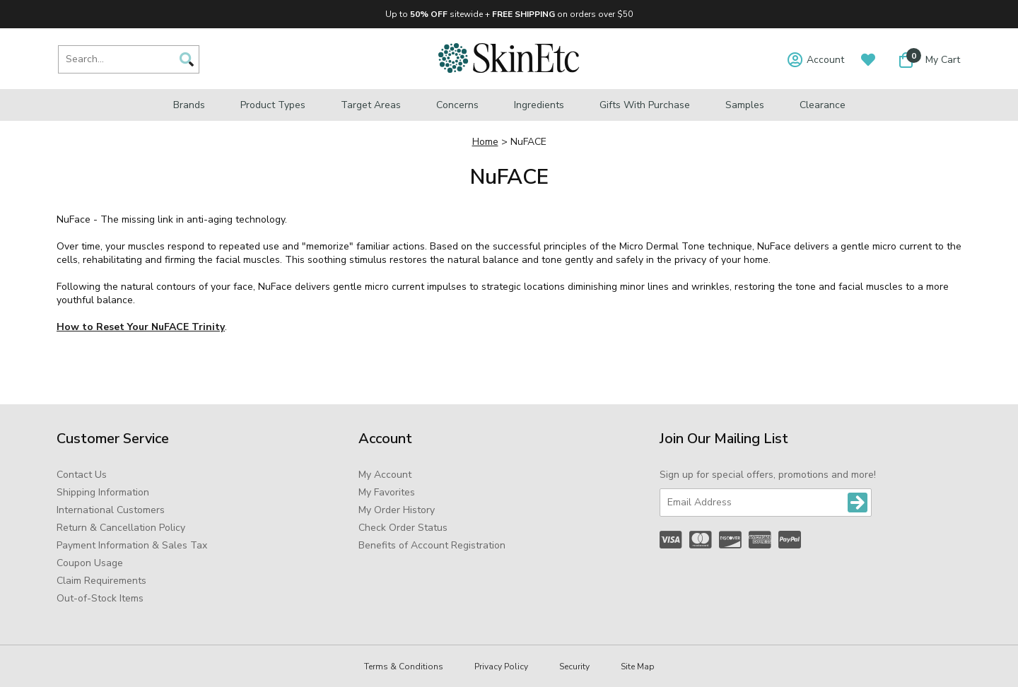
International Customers (111, 510)
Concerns (457, 105)
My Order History (396, 510)
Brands (189, 105)
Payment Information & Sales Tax (132, 545)
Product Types (272, 105)
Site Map (638, 666)
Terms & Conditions (403, 666)
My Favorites (386, 492)
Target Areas (371, 105)
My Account (384, 474)
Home (485, 141)
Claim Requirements (101, 580)
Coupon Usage (90, 563)
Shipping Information (103, 492)
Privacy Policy (501, 666)
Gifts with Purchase (644, 105)
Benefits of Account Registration (431, 545)
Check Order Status (402, 527)
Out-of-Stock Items (100, 598)
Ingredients (539, 105)
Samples (744, 105)
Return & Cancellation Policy (121, 527)
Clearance (823, 105)
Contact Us (82, 474)
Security (574, 666)
